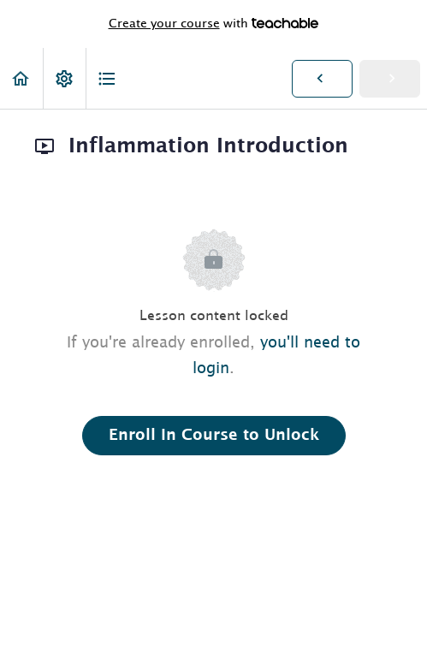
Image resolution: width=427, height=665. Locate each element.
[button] (21, 78)
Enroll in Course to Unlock (214, 435)
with (214, 24)
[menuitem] (64, 78)
